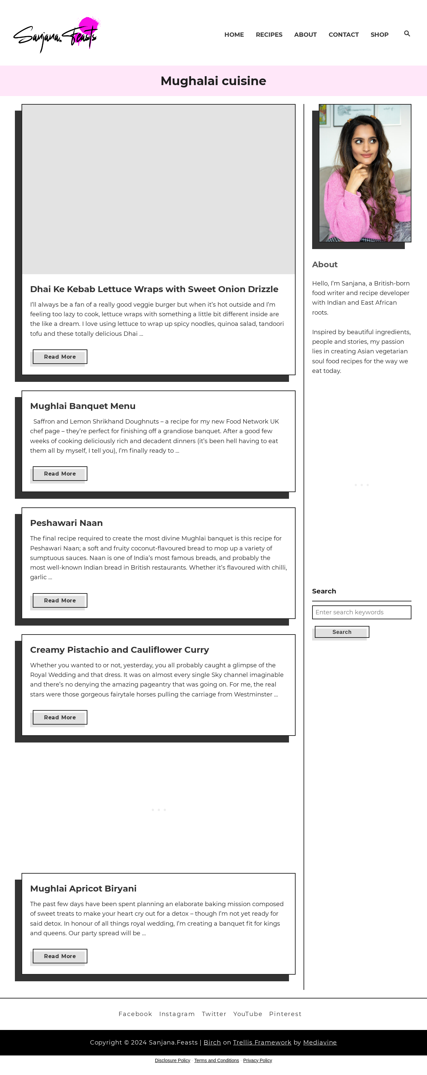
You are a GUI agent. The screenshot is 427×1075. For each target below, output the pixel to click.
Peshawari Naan (66, 523)
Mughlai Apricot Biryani (83, 888)
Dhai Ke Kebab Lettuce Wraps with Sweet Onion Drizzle (154, 289)
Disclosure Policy (172, 1060)
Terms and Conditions (216, 1060)
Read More (63, 358)
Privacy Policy (257, 1060)
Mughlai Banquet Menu (83, 406)
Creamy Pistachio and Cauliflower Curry (119, 649)
